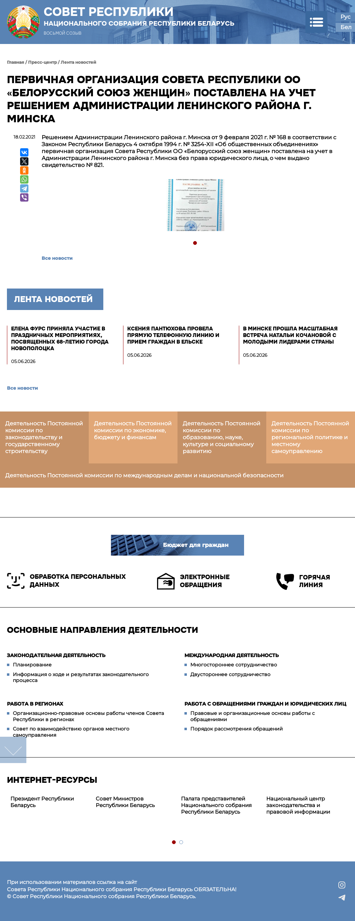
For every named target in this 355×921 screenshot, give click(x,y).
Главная (15, 62)
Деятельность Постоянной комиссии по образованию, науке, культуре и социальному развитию (221, 437)
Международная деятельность (231, 655)
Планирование (32, 665)
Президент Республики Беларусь (42, 801)
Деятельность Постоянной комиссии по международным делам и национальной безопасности (144, 475)
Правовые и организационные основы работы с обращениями (252, 716)
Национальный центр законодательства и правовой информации (298, 805)
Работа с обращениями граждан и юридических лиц (265, 704)
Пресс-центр (42, 62)
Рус (345, 17)
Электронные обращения (193, 581)
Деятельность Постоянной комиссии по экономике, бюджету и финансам (133, 430)
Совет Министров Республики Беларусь (125, 801)
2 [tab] (181, 842)
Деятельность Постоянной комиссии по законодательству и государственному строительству (44, 437)
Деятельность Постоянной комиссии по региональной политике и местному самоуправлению (310, 437)
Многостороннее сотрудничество (233, 665)
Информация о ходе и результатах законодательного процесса (81, 677)
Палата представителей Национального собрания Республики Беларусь (216, 805)
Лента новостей (78, 62)
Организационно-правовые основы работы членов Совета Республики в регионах (88, 716)
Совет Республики (139, 16)
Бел (346, 27)
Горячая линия (303, 581)
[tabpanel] (195, 206)
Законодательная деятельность (56, 655)
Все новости (57, 258)
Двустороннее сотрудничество (230, 674)
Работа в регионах (35, 704)
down (13, 750)
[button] (316, 22)
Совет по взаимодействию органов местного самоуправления (71, 732)
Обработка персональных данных (66, 581)
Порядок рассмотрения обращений (236, 729)
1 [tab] (195, 243)
